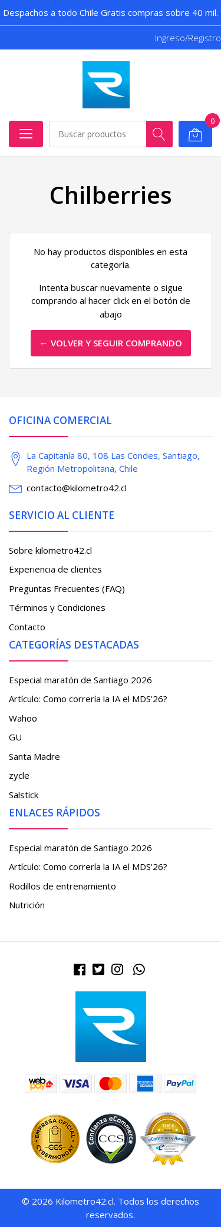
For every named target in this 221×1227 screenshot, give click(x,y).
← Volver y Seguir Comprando (110, 343)
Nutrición (27, 905)
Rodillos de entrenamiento (62, 886)
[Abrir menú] (26, 134)
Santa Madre (34, 756)
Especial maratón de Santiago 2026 (80, 680)
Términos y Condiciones (57, 607)
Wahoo (23, 718)
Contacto (27, 627)
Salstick (23, 795)
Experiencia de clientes (55, 569)
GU (15, 737)
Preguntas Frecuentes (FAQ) (67, 588)
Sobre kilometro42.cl (50, 550)
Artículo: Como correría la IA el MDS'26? (88, 699)
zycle (19, 775)
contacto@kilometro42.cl (77, 488)
